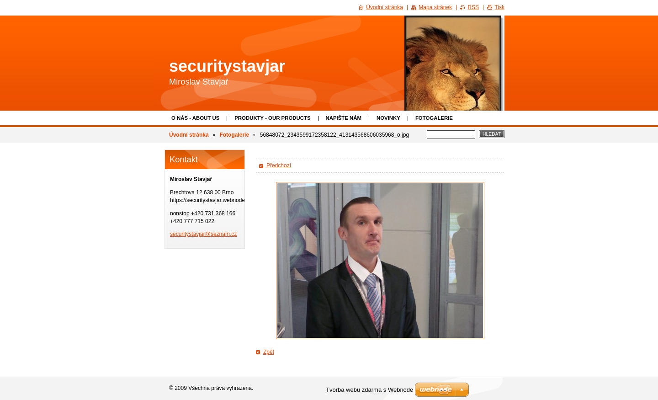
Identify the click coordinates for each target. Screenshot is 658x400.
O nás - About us (195, 118)
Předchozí (278, 165)
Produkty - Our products (272, 118)
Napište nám (343, 118)
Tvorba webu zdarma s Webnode (369, 389)
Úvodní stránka (189, 135)
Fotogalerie (434, 118)
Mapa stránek (435, 7)
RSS (473, 7)
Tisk (499, 7)
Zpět (268, 352)
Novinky (388, 118)
